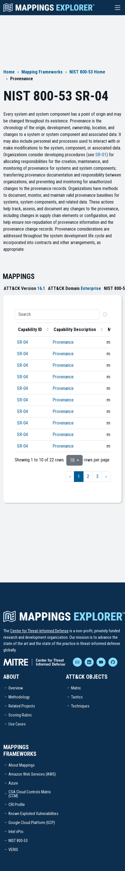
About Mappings (21, 765)
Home (9, 72)
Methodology (19, 697)
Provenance (63, 342)
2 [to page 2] (88, 476)
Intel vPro (15, 832)
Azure (13, 783)
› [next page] (106, 476)
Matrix (76, 688)
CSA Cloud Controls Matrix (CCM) (29, 794)
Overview (15, 688)
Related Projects (21, 706)
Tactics (77, 697)
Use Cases (17, 724)
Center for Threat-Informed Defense (39, 630)
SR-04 (22, 342)
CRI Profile (16, 805)
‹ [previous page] (70, 476)
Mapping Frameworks (42, 72)
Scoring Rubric (20, 715)
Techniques (80, 706)
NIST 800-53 (18, 841)
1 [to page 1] (79, 476)
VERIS (13, 850)
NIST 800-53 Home (87, 72)
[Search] (57, 314)
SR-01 (100, 154)
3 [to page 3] (97, 476)
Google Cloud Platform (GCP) (31, 823)
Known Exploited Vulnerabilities (33, 814)
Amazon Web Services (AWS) (32, 774)
